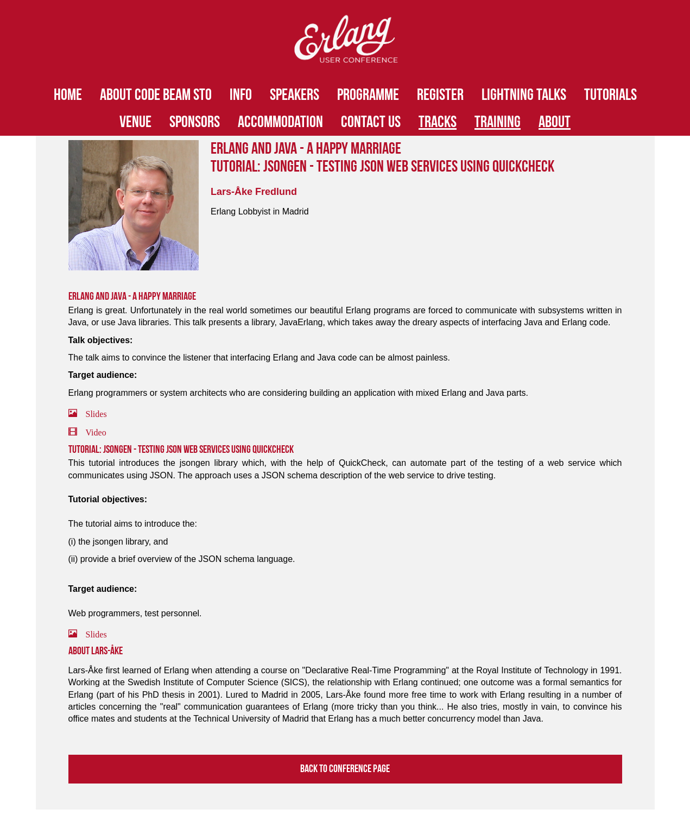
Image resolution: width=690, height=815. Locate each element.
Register (440, 95)
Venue (135, 122)
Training (497, 122)
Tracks (438, 122)
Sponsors (194, 122)
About (555, 122)
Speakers (294, 95)
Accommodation (280, 122)
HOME (68, 95)
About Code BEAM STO (156, 95)
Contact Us (371, 122)
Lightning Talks (524, 95)
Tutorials (610, 95)
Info (241, 95)
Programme (368, 95)
